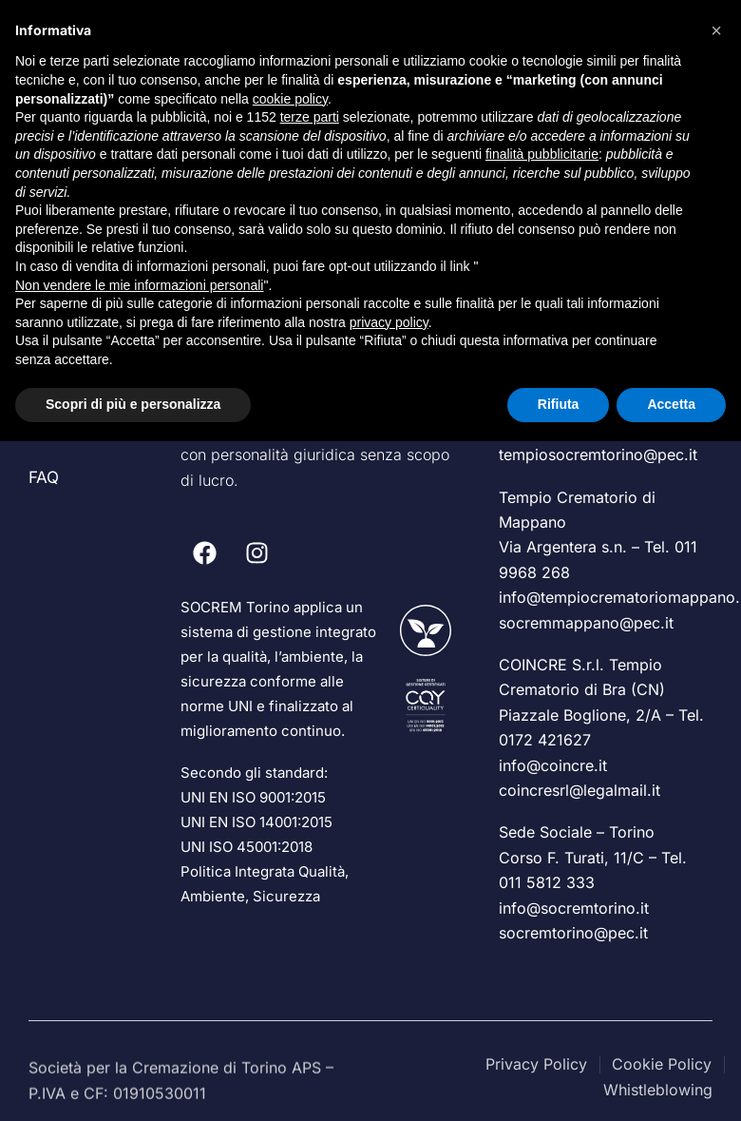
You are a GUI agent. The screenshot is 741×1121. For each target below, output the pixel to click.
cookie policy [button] (290, 98)
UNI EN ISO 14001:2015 (256, 822)
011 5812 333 (547, 882)
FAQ (43, 477)
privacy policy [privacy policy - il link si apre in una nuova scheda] (389, 322)
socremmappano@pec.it (586, 622)
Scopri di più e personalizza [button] (133, 404)
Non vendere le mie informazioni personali (139, 285)
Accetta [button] (671, 404)
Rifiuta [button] (559, 404)
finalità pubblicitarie (541, 154)
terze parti (309, 117)
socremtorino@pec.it (573, 932)
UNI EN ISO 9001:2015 (253, 797)
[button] (716, 30)
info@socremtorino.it (574, 908)
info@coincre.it (553, 765)
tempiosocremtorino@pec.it (598, 454)
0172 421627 (545, 739)
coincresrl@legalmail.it (579, 790)
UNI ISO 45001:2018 (246, 847)
